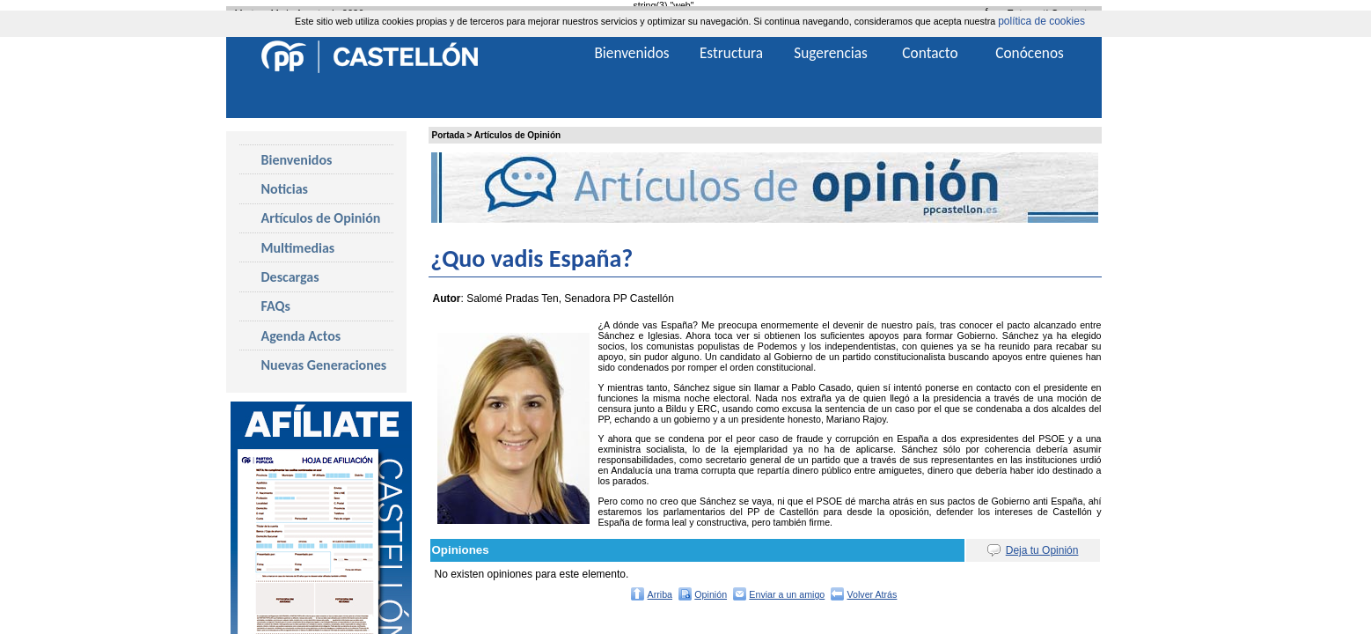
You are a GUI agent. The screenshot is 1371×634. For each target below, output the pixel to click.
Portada (448, 135)
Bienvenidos (297, 159)
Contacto (929, 53)
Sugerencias (831, 53)
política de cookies (1041, 21)
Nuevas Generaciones (324, 365)
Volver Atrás (872, 594)
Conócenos (1029, 53)
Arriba (660, 594)
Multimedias (298, 248)
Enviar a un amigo (787, 594)
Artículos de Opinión (517, 135)
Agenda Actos (301, 336)
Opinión (710, 594)
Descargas (290, 277)
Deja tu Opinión (1042, 550)
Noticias (284, 189)
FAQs (275, 306)
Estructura (731, 53)
